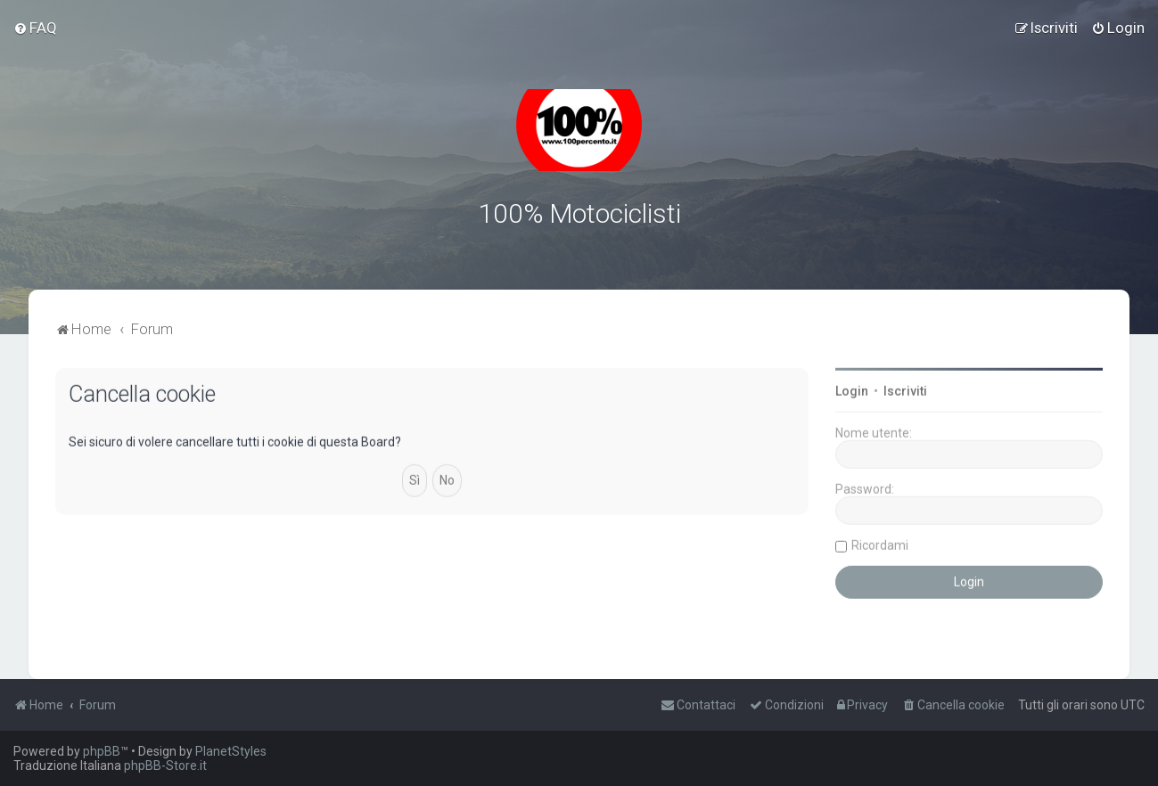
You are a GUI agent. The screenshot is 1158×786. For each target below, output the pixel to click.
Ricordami (879, 543)
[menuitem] (35, 27)
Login (851, 388)
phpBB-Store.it (165, 765)
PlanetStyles (231, 751)
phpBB (101, 751)
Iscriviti (905, 388)
